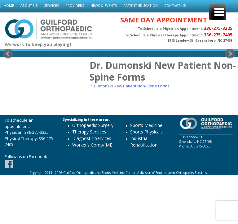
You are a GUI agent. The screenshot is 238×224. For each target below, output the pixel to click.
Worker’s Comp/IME (92, 145)
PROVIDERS (74, 5)
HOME (9, 5)
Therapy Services (89, 132)
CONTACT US (175, 5)
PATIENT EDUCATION (140, 5)
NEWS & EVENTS (103, 5)
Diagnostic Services (91, 138)
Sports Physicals (146, 132)
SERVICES (51, 5)
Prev (8, 54)
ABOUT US (28, 5)
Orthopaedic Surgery (92, 125)
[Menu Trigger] (217, 11)
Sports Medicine (146, 125)
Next (230, 54)
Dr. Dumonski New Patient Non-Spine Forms (129, 86)
